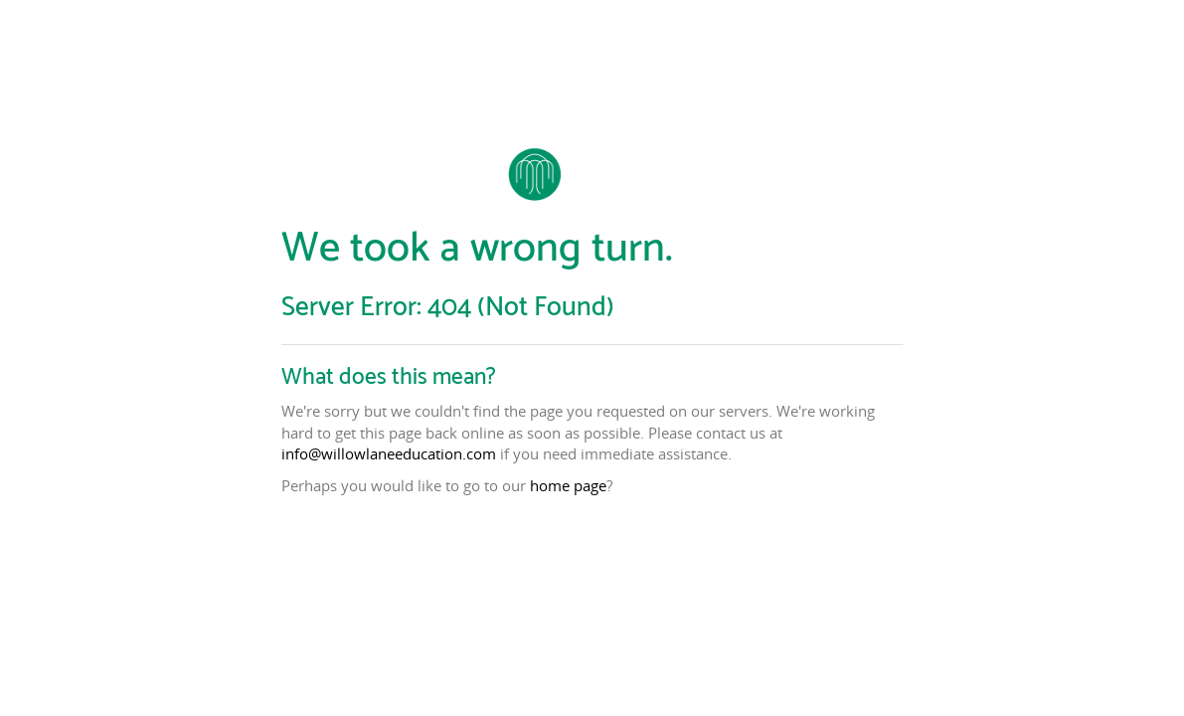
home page (568, 485)
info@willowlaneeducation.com (388, 453)
